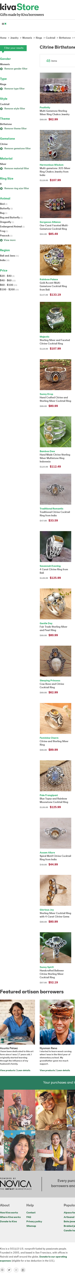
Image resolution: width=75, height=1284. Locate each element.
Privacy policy (34, 1221)
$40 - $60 (8, 280)
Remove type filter (12, 89)
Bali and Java (9, 256)
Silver (3, 164)
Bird (3, 204)
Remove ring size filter (14, 188)
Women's (5, 64)
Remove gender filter (13, 69)
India (4, 260)
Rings (3, 84)
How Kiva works (9, 1213)
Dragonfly (7, 222)
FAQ (28, 1217)
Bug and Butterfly (11, 217)
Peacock (6, 236)
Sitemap (31, 1226)
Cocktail (4, 104)
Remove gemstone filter (15, 148)
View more (8, 240)
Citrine (4, 144)
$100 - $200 (9, 289)
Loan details (23, 1070)
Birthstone (6, 124)
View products (7, 1070)
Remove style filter (12, 109)
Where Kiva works (10, 1217)
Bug (3, 213)
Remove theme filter (13, 128)
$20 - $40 (7, 276)
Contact (30, 1213)
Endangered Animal (12, 227)
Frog (4, 231)
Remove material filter (14, 168)
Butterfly (6, 208)
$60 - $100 (8, 285)
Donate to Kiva (8, 1221)
